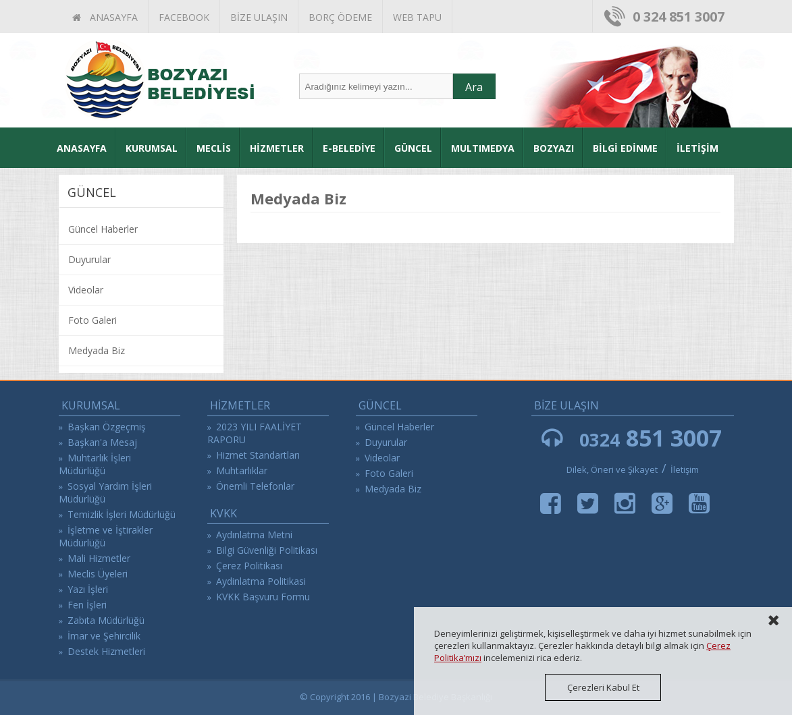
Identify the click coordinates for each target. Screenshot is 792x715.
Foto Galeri (92, 320)
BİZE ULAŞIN (259, 17)
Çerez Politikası (249, 565)
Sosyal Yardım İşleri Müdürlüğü (105, 492)
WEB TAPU (417, 17)
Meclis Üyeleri (98, 573)
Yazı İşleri (88, 589)
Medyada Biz (96, 350)
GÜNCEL (413, 148)
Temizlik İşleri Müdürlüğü (122, 514)
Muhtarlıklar (241, 470)
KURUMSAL (152, 148)
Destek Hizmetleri (106, 651)
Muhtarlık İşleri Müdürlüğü (95, 464)
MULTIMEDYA (482, 148)
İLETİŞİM (697, 148)
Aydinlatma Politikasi (261, 581)
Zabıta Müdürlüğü (106, 620)
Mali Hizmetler (99, 558)
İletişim (684, 469)
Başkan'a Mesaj (102, 442)
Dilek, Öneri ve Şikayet (612, 469)
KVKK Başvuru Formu (263, 596)
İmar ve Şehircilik (104, 635)
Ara (474, 87)
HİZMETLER (277, 148)
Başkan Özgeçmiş (107, 426)
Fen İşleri (87, 604)
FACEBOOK (184, 17)
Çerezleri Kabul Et (603, 687)
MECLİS (213, 148)
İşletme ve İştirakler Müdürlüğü (106, 536)
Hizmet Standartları (258, 455)
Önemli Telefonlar (255, 486)
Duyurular (89, 259)
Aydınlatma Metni (254, 534)
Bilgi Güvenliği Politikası (266, 550)
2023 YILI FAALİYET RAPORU (254, 433)
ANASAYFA (105, 17)
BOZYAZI (553, 148)
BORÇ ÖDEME (340, 17)
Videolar (85, 289)
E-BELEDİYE (349, 148)
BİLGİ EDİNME (625, 148)
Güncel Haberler (103, 229)
